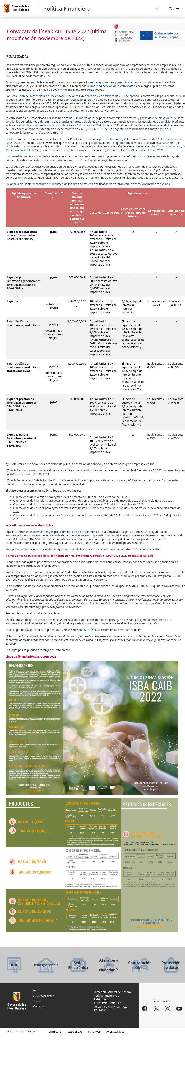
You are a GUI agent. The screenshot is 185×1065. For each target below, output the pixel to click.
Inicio (36, 990)
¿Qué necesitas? (43, 996)
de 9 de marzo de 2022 (84, 118)
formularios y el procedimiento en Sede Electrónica (66, 532)
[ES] (157, 8)
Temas (37, 1001)
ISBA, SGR (89, 630)
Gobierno (39, 1006)
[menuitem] (178, 8)
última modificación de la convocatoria (112, 86)
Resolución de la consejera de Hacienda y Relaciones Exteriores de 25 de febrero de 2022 (68, 96)
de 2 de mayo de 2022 (162, 118)
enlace (55, 613)
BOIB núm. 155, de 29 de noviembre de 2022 (135, 150)
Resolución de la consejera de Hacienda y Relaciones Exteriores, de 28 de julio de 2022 (64, 125)
